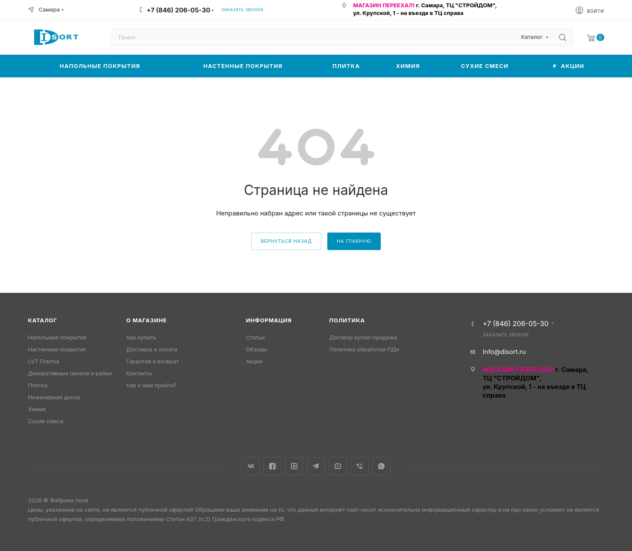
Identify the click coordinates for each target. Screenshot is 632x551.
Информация (269, 320)
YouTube (338, 466)
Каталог (42, 320)
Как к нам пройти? (151, 385)
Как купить (141, 337)
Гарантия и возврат (152, 361)
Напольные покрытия (57, 337)
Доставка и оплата (152, 349)
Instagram (294, 466)
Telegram (316, 466)
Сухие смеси (46, 421)
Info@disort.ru (504, 352)
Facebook (272, 466)
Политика (347, 320)
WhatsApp (381, 466)
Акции (254, 361)
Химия (37, 409)
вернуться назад (286, 241)
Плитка (37, 385)
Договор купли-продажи (363, 337)
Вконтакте (250, 466)
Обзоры (256, 349)
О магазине (146, 320)
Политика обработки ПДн (364, 349)
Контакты (139, 373)
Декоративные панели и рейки (70, 373)
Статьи (255, 337)
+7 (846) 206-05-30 (178, 10)
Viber (359, 466)
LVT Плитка (43, 361)
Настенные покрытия (57, 349)
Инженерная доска (54, 397)
